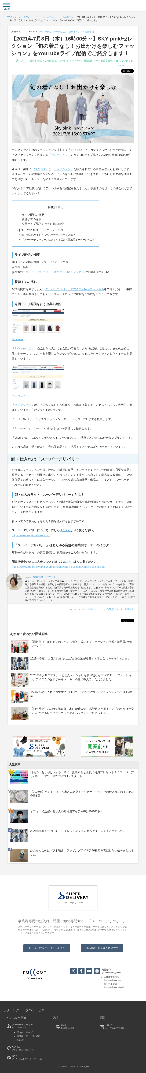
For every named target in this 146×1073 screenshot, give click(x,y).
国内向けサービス (26, 1032)
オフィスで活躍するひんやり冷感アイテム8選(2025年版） (66, 811)
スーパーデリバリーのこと (51, 31)
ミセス (116, 60)
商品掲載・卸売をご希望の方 (102, 948)
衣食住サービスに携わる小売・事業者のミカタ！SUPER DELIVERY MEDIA (73, 6)
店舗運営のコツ (114, 979)
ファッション (64, 60)
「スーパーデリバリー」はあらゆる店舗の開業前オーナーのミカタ (58, 239)
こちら (70, 561)
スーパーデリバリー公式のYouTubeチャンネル (55, 272)
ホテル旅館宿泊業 (103, 60)
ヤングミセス (128, 60)
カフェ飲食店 (49, 60)
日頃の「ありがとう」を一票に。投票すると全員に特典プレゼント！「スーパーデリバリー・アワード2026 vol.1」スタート (82, 774)
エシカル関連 (114, 985)
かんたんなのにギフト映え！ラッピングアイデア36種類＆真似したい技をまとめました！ (82, 852)
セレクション (59, 154)
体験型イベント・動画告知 (80, 31)
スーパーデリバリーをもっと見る (46, 948)
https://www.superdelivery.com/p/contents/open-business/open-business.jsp (58, 566)
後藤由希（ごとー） (44, 576)
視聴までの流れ (31, 219)
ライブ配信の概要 (32, 214)
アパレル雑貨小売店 (31, 60)
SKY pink (76, 149)
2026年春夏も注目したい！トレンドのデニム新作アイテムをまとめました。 (78, 830)
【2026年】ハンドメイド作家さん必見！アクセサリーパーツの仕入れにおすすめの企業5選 (82, 793)
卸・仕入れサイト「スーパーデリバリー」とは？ (48, 234)
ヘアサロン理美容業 (82, 60)
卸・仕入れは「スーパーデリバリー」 (42, 229)
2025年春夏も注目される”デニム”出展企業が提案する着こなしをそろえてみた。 (80, 658)
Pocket (121, 65)
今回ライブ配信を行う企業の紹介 (42, 223)
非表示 (59, 207)
